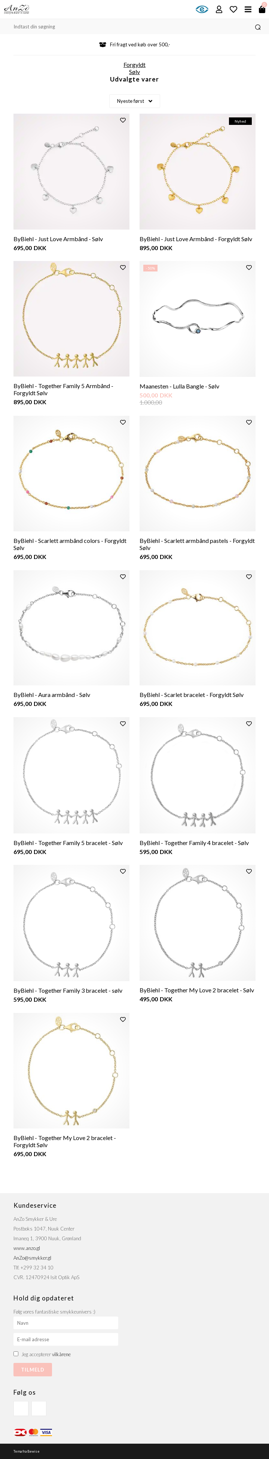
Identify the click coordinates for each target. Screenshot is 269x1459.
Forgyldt (134, 64)
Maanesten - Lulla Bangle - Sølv (179, 386)
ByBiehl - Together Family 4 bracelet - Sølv (194, 842)
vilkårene (61, 1354)
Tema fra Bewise (26, 1451)
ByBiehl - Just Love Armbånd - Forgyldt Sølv (196, 238)
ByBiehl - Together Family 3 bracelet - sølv (67, 990)
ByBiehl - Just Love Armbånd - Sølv (58, 238)
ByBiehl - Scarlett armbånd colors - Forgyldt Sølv (69, 544)
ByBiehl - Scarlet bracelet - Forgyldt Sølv (192, 694)
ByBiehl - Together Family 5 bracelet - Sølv (68, 842)
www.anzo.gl (26, 1248)
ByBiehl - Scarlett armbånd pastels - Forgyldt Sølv (197, 544)
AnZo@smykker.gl (32, 1258)
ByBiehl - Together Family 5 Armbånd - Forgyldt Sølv (63, 389)
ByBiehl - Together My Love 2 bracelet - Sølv (197, 989)
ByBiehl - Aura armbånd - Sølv (51, 694)
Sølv (134, 71)
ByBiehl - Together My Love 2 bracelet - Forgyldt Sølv (64, 1141)
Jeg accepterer (46, 1354)
